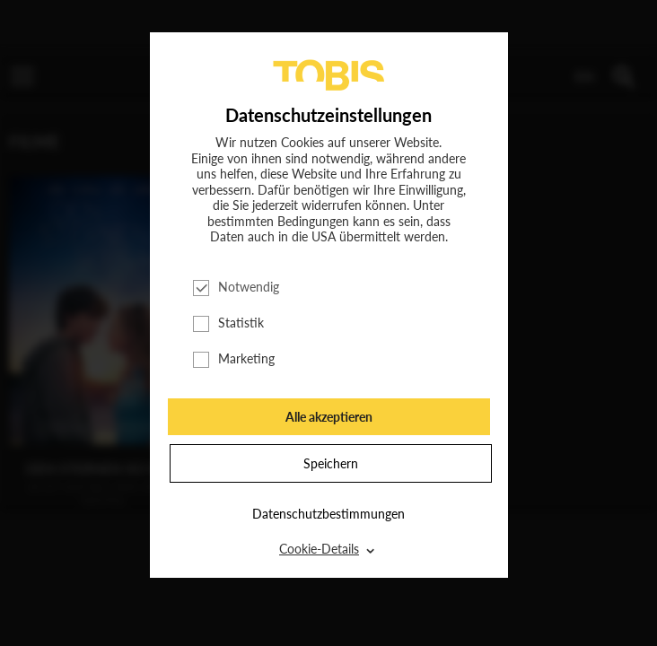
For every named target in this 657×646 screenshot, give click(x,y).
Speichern (330, 463)
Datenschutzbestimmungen (328, 513)
